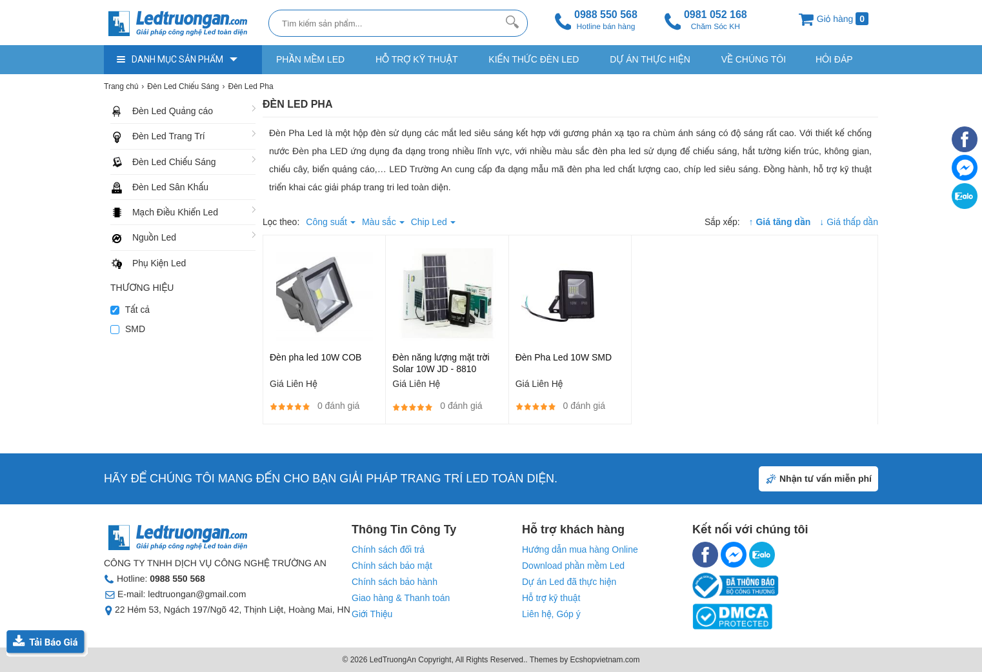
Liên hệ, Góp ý (551, 614)
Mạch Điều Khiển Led (175, 212)
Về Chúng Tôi (753, 59)
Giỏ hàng (833, 19)
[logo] (183, 24)
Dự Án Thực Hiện (650, 59)
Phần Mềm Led (310, 59)
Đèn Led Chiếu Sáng (174, 162)
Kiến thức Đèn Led (533, 59)
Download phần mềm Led (573, 565)
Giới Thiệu (372, 614)
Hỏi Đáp (834, 59)
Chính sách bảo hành (394, 582)
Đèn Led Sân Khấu (170, 187)
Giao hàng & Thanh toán (401, 598)
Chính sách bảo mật (392, 565)
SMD (127, 329)
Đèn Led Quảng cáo (172, 111)
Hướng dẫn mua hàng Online (580, 549)
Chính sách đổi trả (388, 549)
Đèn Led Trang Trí (168, 136)
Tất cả (130, 309)
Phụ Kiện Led (159, 263)
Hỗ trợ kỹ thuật (416, 59)
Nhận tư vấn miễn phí (825, 478)
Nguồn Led (154, 237)
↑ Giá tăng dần (780, 222)
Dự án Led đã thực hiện (569, 582)
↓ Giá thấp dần (848, 222)
